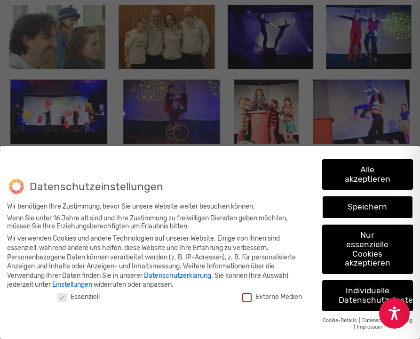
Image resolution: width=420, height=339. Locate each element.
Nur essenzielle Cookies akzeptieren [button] (367, 248)
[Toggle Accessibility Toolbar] (394, 313)
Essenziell (78, 297)
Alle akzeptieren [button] (367, 174)
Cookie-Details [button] (340, 320)
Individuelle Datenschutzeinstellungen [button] (376, 295)
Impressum (369, 327)
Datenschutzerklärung (177, 276)
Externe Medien (272, 297)
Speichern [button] (367, 206)
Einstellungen (72, 285)
